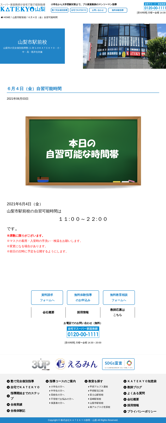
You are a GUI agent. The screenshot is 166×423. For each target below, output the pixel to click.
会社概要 (48, 312)
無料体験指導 (118, 10)
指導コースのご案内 (62, 381)
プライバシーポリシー (141, 411)
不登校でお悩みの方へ (62, 399)
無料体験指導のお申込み (83, 297)
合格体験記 (18, 410)
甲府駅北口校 (96, 390)
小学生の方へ (58, 386)
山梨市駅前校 (96, 403)
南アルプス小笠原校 (100, 407)
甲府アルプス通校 (99, 386)
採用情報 (83, 312)
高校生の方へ (58, 394)
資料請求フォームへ (47, 297)
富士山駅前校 (96, 394)
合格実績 (16, 404)
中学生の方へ (58, 390)
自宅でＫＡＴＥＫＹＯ (25, 387)
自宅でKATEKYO (78, 10)
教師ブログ (134, 387)
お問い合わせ (98, 10)
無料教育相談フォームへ (119, 297)
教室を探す (95, 381)
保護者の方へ (58, 403)
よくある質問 (136, 393)
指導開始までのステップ (25, 396)
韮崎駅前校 (95, 399)
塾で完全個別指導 (59, 10)
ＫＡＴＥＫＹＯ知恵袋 (141, 381)
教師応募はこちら (117, 312)
